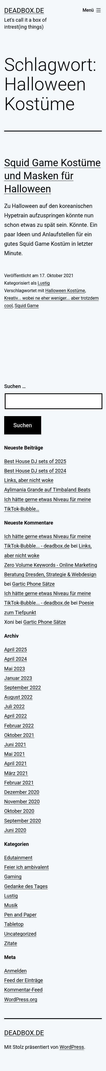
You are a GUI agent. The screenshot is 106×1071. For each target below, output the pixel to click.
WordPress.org (20, 999)
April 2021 (15, 763)
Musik (11, 905)
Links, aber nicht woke (28, 480)
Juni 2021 (15, 744)
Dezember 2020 (21, 792)
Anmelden (15, 971)
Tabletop (14, 924)
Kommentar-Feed (23, 990)
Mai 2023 (14, 669)
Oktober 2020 (19, 811)
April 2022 (15, 716)
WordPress (72, 1047)
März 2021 (16, 773)
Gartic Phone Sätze (33, 584)
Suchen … (15, 386)
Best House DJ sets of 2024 (35, 471)
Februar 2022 (19, 726)
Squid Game (27, 305)
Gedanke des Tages (26, 886)
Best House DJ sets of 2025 (35, 461)
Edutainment (18, 858)
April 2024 (15, 659)
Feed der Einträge (23, 980)
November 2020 (22, 801)
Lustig (44, 283)
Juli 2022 (14, 706)
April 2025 (15, 649)
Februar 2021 (19, 783)
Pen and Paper (20, 915)
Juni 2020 (15, 830)
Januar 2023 (18, 678)
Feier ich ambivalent (26, 867)
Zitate (10, 943)
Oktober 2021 (19, 735)
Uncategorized (20, 934)
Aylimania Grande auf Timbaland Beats (47, 490)
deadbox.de (24, 10)
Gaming (12, 876)
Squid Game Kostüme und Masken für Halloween (52, 176)
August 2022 (18, 697)
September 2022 (22, 687)
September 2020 (22, 821)
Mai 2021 (14, 754)
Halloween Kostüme (65, 290)
